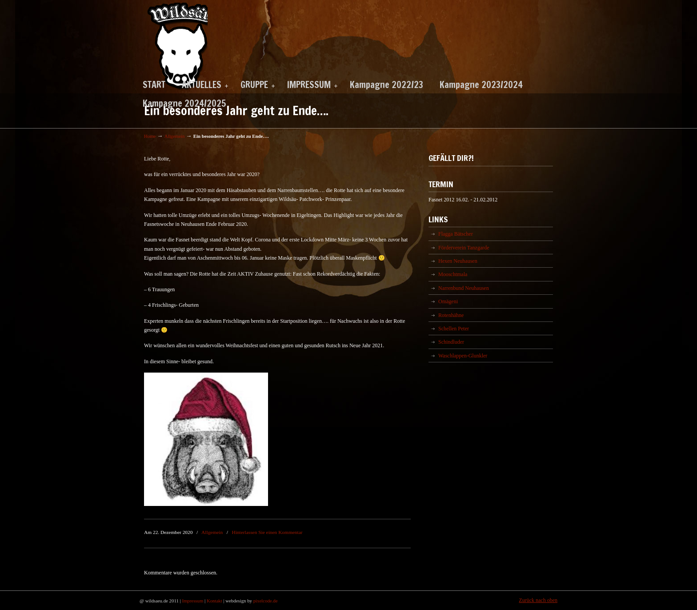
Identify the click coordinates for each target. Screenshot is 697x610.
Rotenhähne (451, 315)
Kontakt (214, 600)
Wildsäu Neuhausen (176, 46)
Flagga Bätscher (455, 234)
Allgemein (174, 136)
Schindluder (451, 342)
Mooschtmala (452, 274)
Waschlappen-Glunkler (462, 356)
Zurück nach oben (538, 600)
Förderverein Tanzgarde (463, 248)
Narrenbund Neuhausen (463, 288)
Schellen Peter (453, 328)
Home (150, 136)
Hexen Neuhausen (457, 261)
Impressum (192, 600)
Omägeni (448, 301)
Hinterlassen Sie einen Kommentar (267, 532)
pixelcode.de (265, 600)
